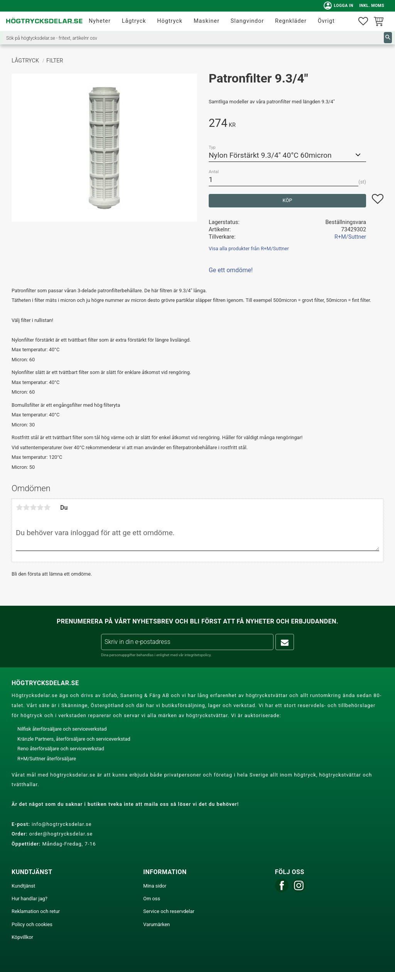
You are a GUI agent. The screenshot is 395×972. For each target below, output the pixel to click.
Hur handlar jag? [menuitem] (29, 898)
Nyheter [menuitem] (100, 21)
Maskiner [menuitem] (206, 21)
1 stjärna (19, 507)
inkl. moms (370, 5)
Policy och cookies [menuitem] (32, 924)
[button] (363, 21)
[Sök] (388, 37)
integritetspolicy (197, 655)
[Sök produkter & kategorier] (193, 37)
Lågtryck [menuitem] (134, 21)
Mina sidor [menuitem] (154, 886)
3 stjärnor (33, 507)
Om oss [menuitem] (151, 898)
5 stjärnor (47, 507)
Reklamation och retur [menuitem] (36, 911)
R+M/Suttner (350, 237)
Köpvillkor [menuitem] (22, 937)
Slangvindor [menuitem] (247, 21)
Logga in (338, 6)
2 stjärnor (26, 507)
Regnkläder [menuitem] (291, 21)
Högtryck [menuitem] (169, 21)
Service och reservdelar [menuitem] (168, 911)
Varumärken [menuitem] (156, 924)
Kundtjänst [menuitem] (23, 886)
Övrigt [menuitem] (326, 21)
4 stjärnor (40, 507)
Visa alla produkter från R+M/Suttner (249, 248)
